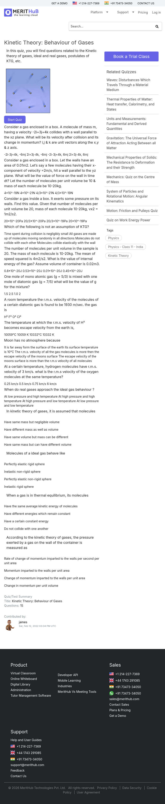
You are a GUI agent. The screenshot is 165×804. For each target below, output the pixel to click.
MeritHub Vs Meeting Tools (77, 691)
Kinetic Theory (118, 255)
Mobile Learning (69, 680)
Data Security (132, 788)
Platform (99, 13)
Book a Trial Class (131, 56)
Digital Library (20, 684)
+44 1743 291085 (124, 680)
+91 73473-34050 (118, 3)
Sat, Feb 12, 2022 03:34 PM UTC (37, 626)
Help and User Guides (26, 740)
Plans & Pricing (120, 710)
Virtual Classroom (23, 673)
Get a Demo (59, 3)
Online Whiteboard (24, 679)
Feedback (17, 770)
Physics (113, 238)
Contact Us (18, 776)
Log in (156, 12)
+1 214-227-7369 (86, 3)
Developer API (68, 675)
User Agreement (88, 792)
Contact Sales (119, 704)
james (23, 622)
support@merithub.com (27, 765)
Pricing (143, 12)
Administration (21, 690)
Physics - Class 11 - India (125, 247)
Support (125, 13)
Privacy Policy (107, 788)
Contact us (146, 3)
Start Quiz (15, 120)
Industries (65, 686)
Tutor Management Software (31, 695)
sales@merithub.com (124, 699)
